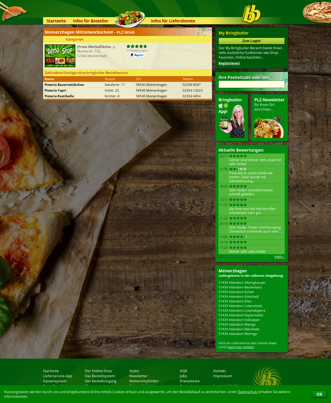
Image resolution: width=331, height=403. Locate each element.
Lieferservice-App (57, 375)
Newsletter (138, 375)
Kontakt (219, 370)
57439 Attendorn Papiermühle (240, 315)
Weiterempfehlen (144, 380)
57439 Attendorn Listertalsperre (241, 310)
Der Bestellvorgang (100, 380)
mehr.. (279, 256)
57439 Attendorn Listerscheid (240, 306)
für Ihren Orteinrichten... (269, 117)
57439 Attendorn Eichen (236, 292)
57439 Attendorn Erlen (235, 301)
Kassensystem (55, 380)
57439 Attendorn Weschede (238, 329)
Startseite (56, 20)
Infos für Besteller (91, 20)
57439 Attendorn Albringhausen (242, 282)
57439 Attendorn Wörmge (237, 334)
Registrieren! (229, 63)
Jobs (183, 375)
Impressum (222, 375)
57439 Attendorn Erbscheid (238, 296)
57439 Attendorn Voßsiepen (239, 320)
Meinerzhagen (232, 270)
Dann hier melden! (241, 347)
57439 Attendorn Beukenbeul (240, 287)
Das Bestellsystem (100, 375)
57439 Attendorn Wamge (236, 324)
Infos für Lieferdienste (173, 20)
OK (319, 394)
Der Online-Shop (98, 370)
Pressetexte (190, 380)
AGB (183, 370)
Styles (134, 370)
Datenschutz (248, 391)
